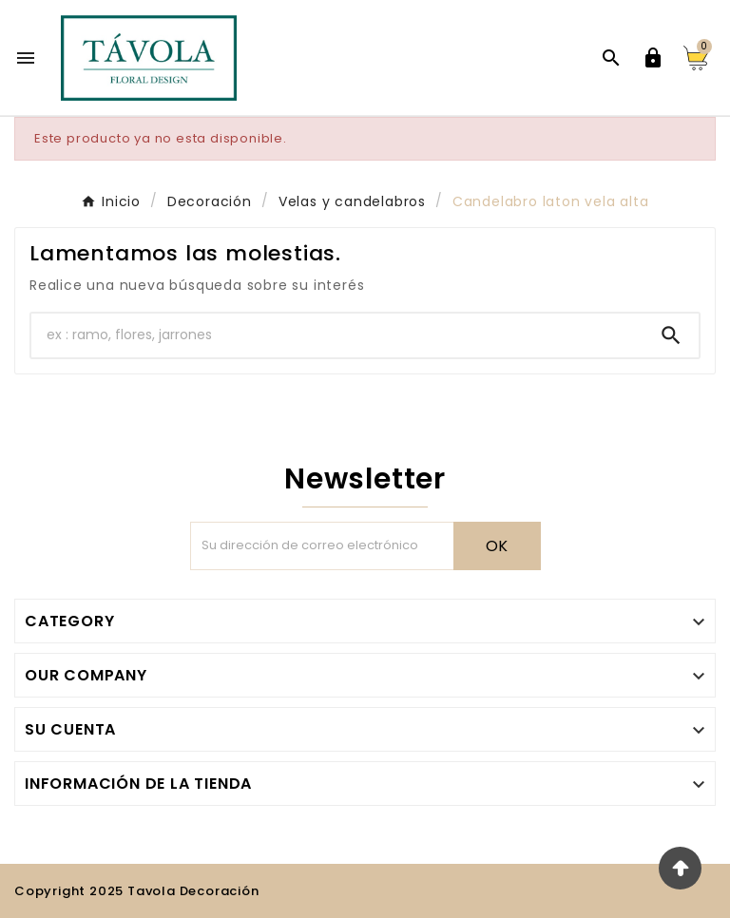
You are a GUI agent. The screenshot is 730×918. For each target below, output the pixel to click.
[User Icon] (653, 58)
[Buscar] (337, 335)
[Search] (671, 335)
